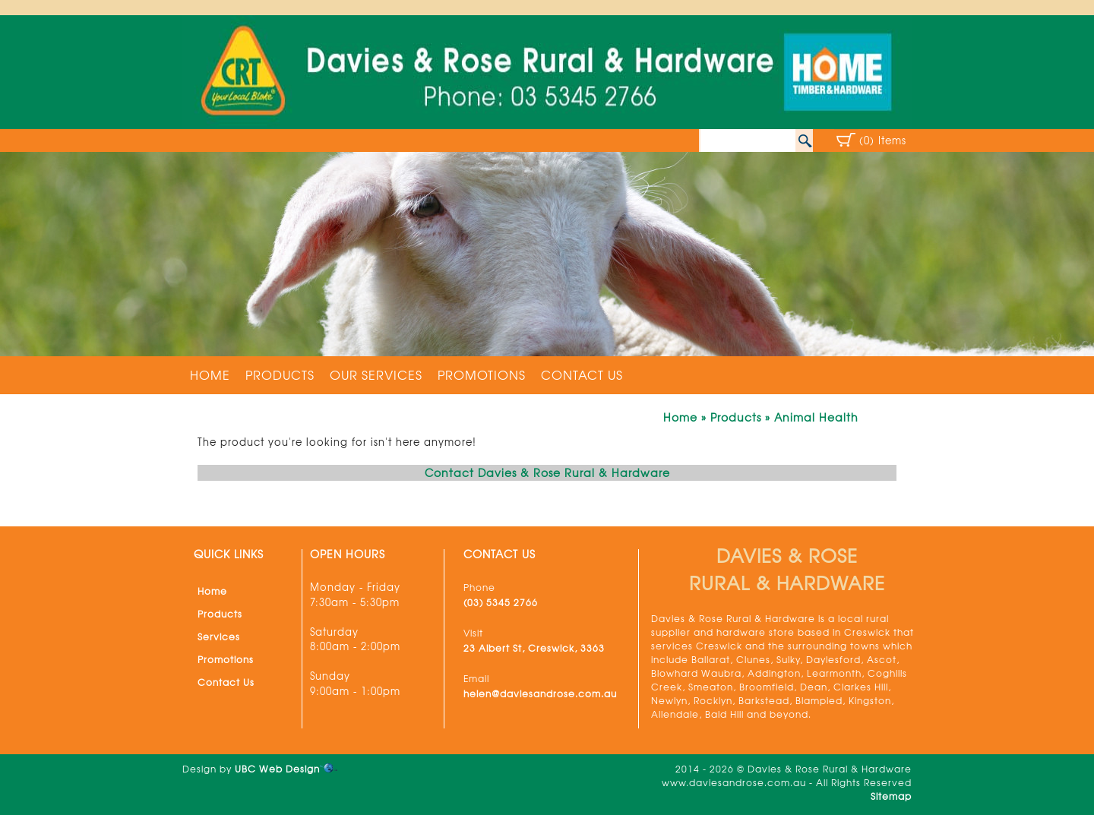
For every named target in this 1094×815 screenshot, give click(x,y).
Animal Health (816, 417)
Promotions (482, 374)
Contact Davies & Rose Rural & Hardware (547, 472)
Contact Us (582, 374)
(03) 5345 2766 (500, 602)
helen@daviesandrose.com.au (540, 693)
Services (219, 636)
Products (280, 374)
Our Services (376, 374)
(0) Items (882, 140)
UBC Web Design (277, 769)
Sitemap (891, 796)
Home (210, 374)
